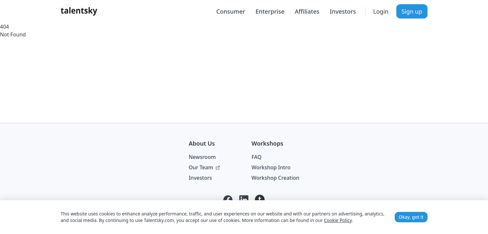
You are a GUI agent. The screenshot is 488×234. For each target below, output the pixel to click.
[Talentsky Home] (79, 11)
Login (381, 11)
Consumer (230, 11)
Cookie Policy (338, 220)
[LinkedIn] (243, 199)
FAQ (256, 157)
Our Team (204, 167)
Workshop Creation (275, 177)
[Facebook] (227, 199)
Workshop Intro (270, 167)
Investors (343, 11)
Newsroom (202, 157)
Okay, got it (411, 217)
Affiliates (307, 11)
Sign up (412, 11)
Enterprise (270, 11)
